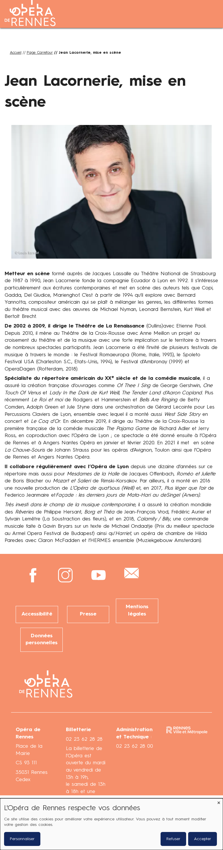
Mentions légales (137, 610)
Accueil (15, 53)
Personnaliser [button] (22, 839)
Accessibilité (36, 614)
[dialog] (111, 824)
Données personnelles (41, 640)
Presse (88, 614)
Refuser (173, 839)
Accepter (202, 839)
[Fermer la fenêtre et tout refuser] (218, 802)
